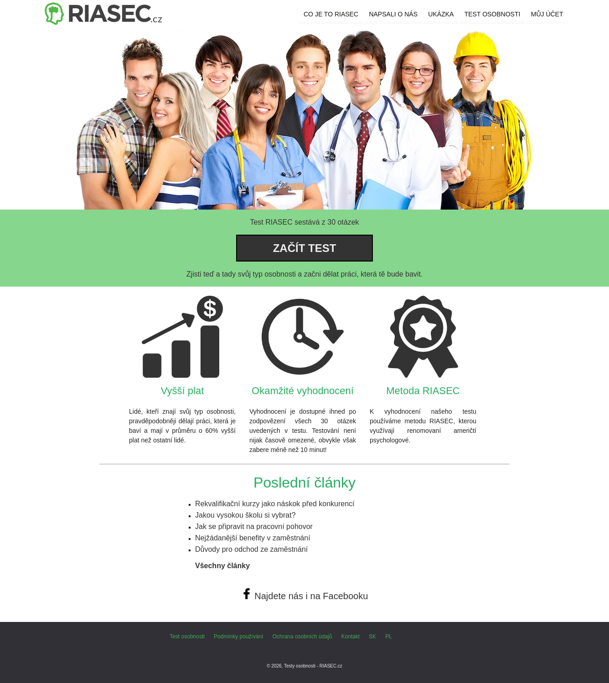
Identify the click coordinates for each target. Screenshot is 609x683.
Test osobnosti (492, 14)
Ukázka (441, 14)
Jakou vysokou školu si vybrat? (245, 515)
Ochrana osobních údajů (302, 636)
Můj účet (547, 14)
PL (388, 636)
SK (372, 636)
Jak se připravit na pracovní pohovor (254, 526)
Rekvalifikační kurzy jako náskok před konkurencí (275, 504)
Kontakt (350, 636)
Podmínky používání (238, 636)
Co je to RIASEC (331, 14)
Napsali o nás (393, 14)
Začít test (304, 248)
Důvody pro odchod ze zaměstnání (251, 549)
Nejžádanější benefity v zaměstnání (252, 538)
